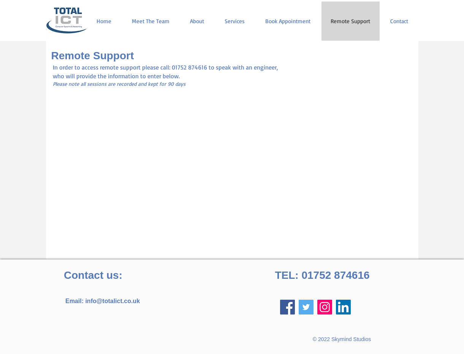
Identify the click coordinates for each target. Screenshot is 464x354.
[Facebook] (287, 307)
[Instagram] (324, 307)
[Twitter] (306, 307)
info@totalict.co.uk (112, 301)
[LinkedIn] (343, 307)
